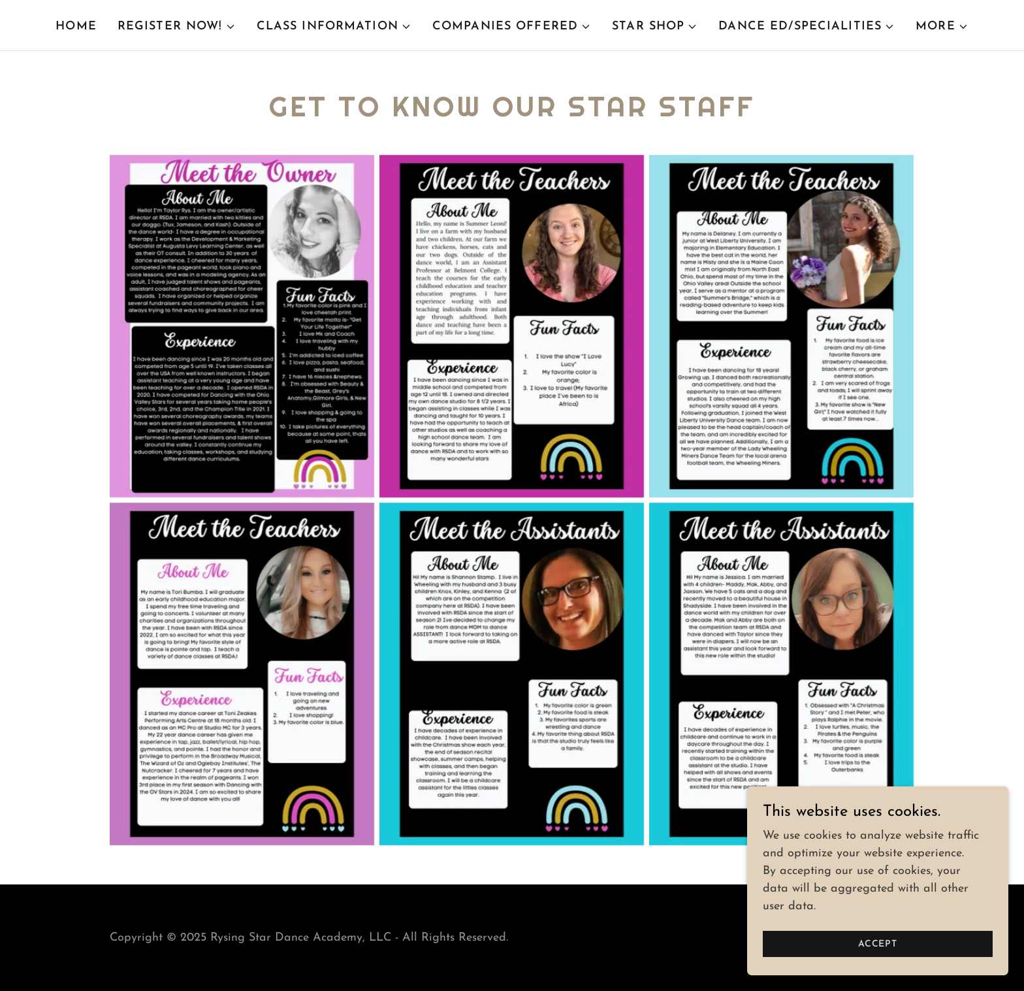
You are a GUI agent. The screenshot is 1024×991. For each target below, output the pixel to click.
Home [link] (76, 26)
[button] (177, 27)
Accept (877, 944)
